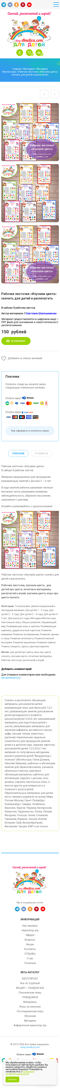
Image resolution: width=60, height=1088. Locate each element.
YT (29, 4)
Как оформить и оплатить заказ (30, 430)
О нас (30, 958)
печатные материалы (40, 656)
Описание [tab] (18, 453)
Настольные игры (11, 622)
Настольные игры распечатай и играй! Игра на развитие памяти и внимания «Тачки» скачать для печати (55, 94)
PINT (22, 4)
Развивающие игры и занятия (23, 626)
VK (10, 4)
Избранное (30, 52)
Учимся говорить (10, 646)
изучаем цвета (19, 656)
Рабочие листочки (11, 660)
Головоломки (22, 606)
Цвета (24, 646)
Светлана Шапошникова (41, 313)
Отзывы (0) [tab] (41, 453)
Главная (16, 68)
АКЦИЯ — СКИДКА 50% (30, 987)
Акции (30, 944)
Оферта (30, 935)
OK (16, 4)
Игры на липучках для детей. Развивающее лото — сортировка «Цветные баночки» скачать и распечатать (44, 94)
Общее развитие (31, 622)
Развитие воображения (26, 634)
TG (3, 4)
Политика (30, 963)
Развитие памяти (46, 642)
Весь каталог (30, 972)
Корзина (40, 52)
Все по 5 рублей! (30, 983)
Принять (12, 1079)
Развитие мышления (24, 642)
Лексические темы (30, 992)
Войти (20, 52)
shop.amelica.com (30, 1047)
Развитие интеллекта (22, 638)
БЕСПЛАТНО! (30, 978)
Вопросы (30, 939)
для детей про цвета (21, 652)
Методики (28, 68)
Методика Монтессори (43, 618)
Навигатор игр (30, 930)
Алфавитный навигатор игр (30, 1025)
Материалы (30, 1002)
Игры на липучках (30, 1006)
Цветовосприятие (39, 646)
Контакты (30, 949)
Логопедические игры (30, 1011)
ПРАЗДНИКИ (30, 997)
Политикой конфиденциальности (20, 1072)
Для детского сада (18, 618)
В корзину (18, 341)
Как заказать (30, 925)
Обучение (30, 1016)
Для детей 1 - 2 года (36, 610)
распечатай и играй (33, 660)
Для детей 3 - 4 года (31, 614)
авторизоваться (10, 677)
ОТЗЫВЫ (30, 953)
